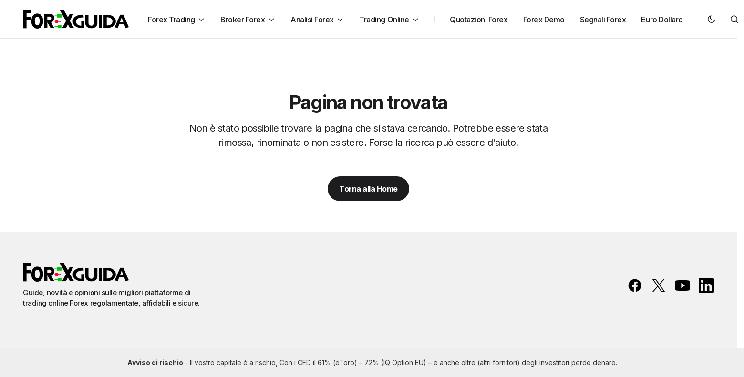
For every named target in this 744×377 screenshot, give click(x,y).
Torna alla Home (368, 189)
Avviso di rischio (155, 362)
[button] (711, 19)
